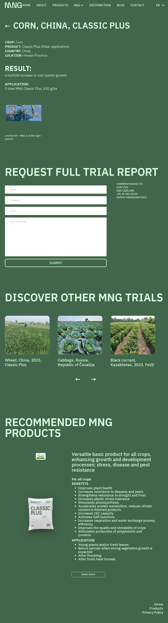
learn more (88, 574)
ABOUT (41, 5)
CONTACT (137, 5)
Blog (121, 5)
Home (26, 5)
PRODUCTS (60, 5)
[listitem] (31, 341)
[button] (77, 5)
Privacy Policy (152, 612)
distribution (100, 5)
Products (156, 608)
